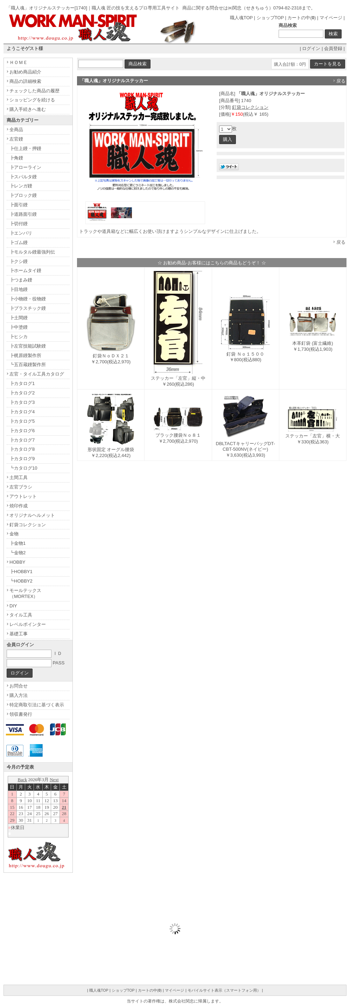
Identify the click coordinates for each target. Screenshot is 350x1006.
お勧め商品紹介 (25, 71)
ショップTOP (270, 17)
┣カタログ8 (22, 449)
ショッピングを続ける (32, 99)
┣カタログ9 (22, 458)
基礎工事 (18, 633)
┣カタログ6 (22, 430)
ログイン (311, 48)
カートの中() (301, 17)
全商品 (16, 129)
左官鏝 (16, 139)
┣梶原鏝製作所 (25, 355)
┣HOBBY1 (21, 571)
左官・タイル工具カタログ (36, 374)
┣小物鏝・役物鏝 (27, 298)
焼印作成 (18, 505)
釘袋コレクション (250, 107)
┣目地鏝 (18, 289)
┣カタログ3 (22, 402)
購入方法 (18, 695)
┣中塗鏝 (18, 327)
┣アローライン (25, 167)
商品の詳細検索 (25, 81)
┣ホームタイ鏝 (25, 270)
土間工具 (18, 477)
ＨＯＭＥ (18, 62)
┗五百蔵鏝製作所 (27, 364)
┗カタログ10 (23, 468)
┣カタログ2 (22, 392)
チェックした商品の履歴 (34, 90)
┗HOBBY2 (21, 581)
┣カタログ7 (22, 440)
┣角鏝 (16, 157)
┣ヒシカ (18, 336)
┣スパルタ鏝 (23, 176)
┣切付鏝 (18, 223)
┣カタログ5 (22, 421)
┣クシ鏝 (18, 261)
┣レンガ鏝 (20, 185)
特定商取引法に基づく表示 (36, 704)
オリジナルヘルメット (32, 515)
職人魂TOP (241, 17)
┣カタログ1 (22, 383)
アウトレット (23, 496)
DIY (13, 605)
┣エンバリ (20, 233)
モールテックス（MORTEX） (25, 593)
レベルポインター (27, 624)
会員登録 (333, 48)
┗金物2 (17, 552)
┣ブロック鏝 (23, 195)
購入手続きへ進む (27, 109)
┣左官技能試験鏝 (27, 346)
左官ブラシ (20, 487)
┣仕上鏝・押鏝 (25, 148)
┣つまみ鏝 (20, 280)
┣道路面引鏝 (23, 214)
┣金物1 (17, 543)
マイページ (331, 17)
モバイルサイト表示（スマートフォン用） (224, 990)
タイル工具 (20, 615)
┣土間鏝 (18, 317)
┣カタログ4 (22, 411)
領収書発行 (20, 714)
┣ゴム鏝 (18, 242)
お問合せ (18, 685)
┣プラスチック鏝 (27, 308)
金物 (14, 533)
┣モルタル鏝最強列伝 (32, 252)
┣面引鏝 (18, 204)
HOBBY (17, 562)
